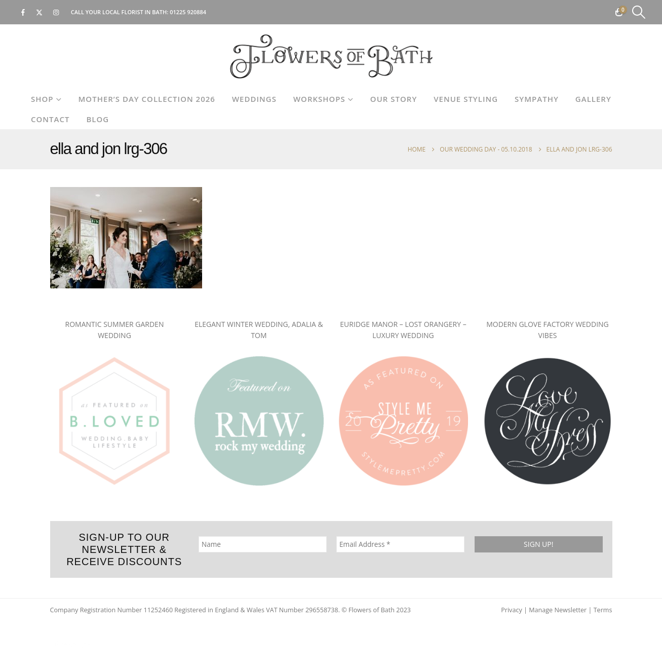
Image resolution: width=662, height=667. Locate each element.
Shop (42, 99)
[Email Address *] (400, 544)
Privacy (511, 610)
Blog (97, 119)
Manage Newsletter (558, 610)
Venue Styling (466, 99)
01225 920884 (188, 12)
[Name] (262, 544)
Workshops (319, 99)
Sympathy (537, 99)
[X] (39, 12)
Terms (603, 610)
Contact (50, 119)
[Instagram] (56, 12)
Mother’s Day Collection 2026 (147, 99)
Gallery (593, 99)
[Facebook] (23, 12)
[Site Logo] (331, 56)
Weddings (254, 99)
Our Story (393, 99)
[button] (639, 12)
